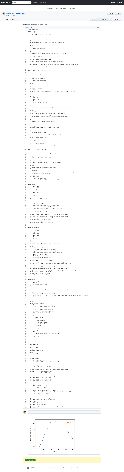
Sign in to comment (74, 460)
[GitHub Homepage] (28, 468)
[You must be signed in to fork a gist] (118, 13)
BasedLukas (10, 13)
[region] (62, 219)
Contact (68, 468)
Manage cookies (75, 468)
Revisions (14, 19)
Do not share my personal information (88, 468)
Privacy (45, 468)
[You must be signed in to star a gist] (110, 13)
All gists (35, 2)
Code (5, 19)
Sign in (113, 2)
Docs (64, 468)
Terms (41, 468)
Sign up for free (30, 460)
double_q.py (20, 13)
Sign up (119, 2)
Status (54, 468)
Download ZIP (117, 19)
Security (50, 468)
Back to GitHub (42, 2)
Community (59, 468)
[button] (110, 19)
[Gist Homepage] (5, 3)
